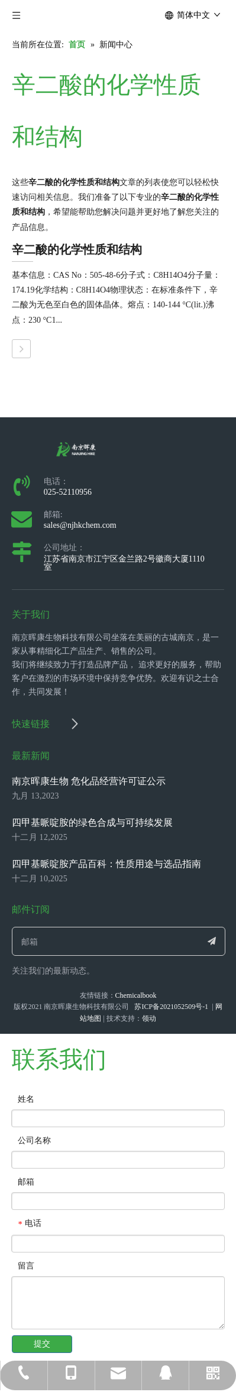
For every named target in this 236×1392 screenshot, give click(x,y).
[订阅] (212, 941)
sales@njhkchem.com (80, 525)
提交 (42, 1343)
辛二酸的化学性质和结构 (77, 249)
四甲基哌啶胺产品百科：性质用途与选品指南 (106, 864)
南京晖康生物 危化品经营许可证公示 (89, 781)
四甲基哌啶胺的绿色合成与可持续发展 (92, 822)
